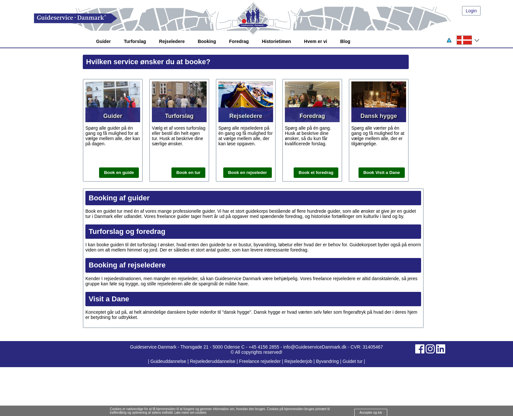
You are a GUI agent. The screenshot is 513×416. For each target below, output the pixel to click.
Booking (207, 41)
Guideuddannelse (169, 361)
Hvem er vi (315, 41)
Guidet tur (352, 361)
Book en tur (188, 172)
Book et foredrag (316, 172)
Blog (345, 41)
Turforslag (135, 41)
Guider (103, 41)
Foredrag (239, 41)
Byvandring (327, 361)
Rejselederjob (299, 361)
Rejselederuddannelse (213, 361)
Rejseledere (172, 41)
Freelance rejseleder (260, 361)
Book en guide (119, 172)
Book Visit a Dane (381, 172)
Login (471, 10)
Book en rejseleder (247, 172)
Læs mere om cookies (190, 412)
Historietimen (276, 41)
